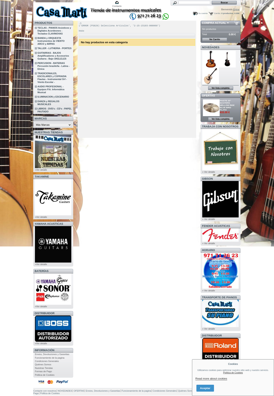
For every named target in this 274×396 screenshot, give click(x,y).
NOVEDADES (211, 47)
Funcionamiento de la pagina (49, 358)
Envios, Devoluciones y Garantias (52, 354)
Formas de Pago (43, 371)
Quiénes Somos (43, 364)
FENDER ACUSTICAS (216, 225)
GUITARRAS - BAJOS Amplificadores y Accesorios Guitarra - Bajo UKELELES (53, 56)
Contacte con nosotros (44, 391)
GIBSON (207, 178)
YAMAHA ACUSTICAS (49, 223)
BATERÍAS (42, 271)
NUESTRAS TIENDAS (49, 132)
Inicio (81, 32)
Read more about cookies (211, 378)
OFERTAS (208, 95)
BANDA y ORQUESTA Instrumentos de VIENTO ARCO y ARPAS (50, 41)
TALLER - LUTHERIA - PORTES (54, 48)
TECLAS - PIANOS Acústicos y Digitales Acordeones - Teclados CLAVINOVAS (54, 31)
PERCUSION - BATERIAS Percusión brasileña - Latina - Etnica (53, 66)
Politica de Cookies (45, 375)
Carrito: (217, 13)
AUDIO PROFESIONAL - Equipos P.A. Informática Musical (50, 89)
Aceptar (205, 388)
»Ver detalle (41, 170)
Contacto (117, 6)
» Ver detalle (208, 172)
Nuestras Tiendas (44, 368)
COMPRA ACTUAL (214, 22)
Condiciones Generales (47, 361)
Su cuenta (202, 13)
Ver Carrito (214, 39)
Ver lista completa (220, 88)
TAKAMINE (42, 176)
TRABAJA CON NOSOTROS (220, 126)
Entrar (236, 9)
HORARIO (208, 250)
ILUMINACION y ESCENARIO (53, 96)
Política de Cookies (233, 372)
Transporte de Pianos (219, 297)
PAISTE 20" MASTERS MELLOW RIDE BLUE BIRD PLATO (227, 105)
